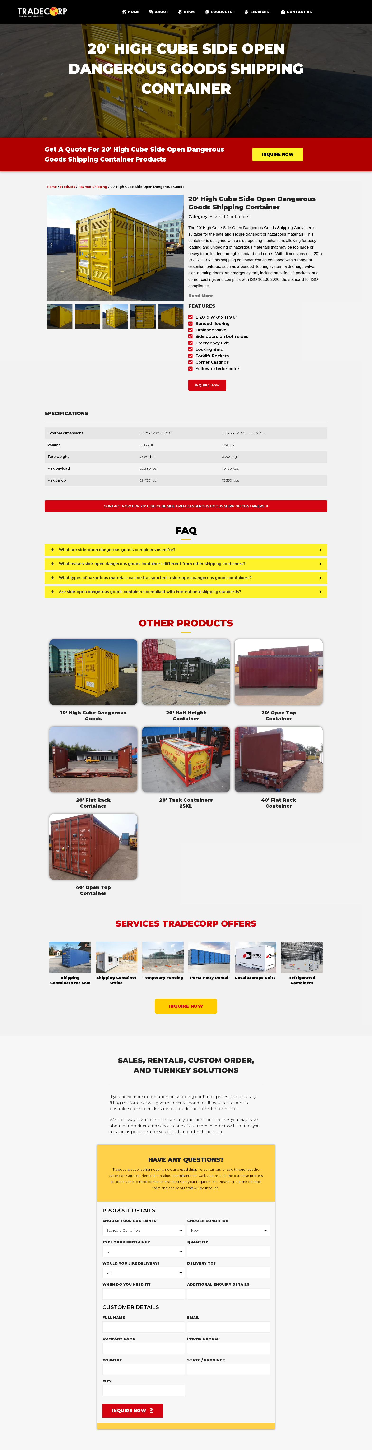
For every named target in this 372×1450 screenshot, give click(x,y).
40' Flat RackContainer (278, 803)
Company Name (118, 1339)
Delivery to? (201, 1263)
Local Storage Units (255, 977)
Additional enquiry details (218, 1284)
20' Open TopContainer (278, 716)
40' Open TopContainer (93, 890)
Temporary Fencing (163, 977)
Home (52, 187)
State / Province (206, 1360)
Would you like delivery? (131, 1263)
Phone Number (203, 1339)
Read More (200, 295)
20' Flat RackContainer (93, 803)
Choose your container (129, 1221)
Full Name (113, 1318)
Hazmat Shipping (92, 187)
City (107, 1381)
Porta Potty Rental (209, 977)
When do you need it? (126, 1284)
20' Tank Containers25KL (186, 803)
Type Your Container (126, 1242)
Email (193, 1318)
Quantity (197, 1242)
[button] (51, 248)
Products (67, 187)
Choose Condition (208, 1221)
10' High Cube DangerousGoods (93, 716)
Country (112, 1360)
